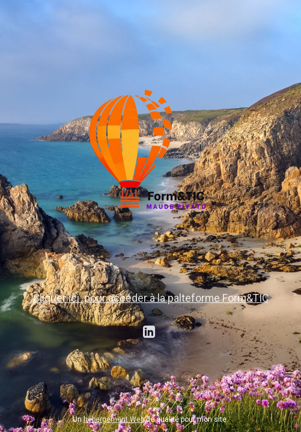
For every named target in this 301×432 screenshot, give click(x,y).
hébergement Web (114, 419)
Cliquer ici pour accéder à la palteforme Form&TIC (151, 298)
